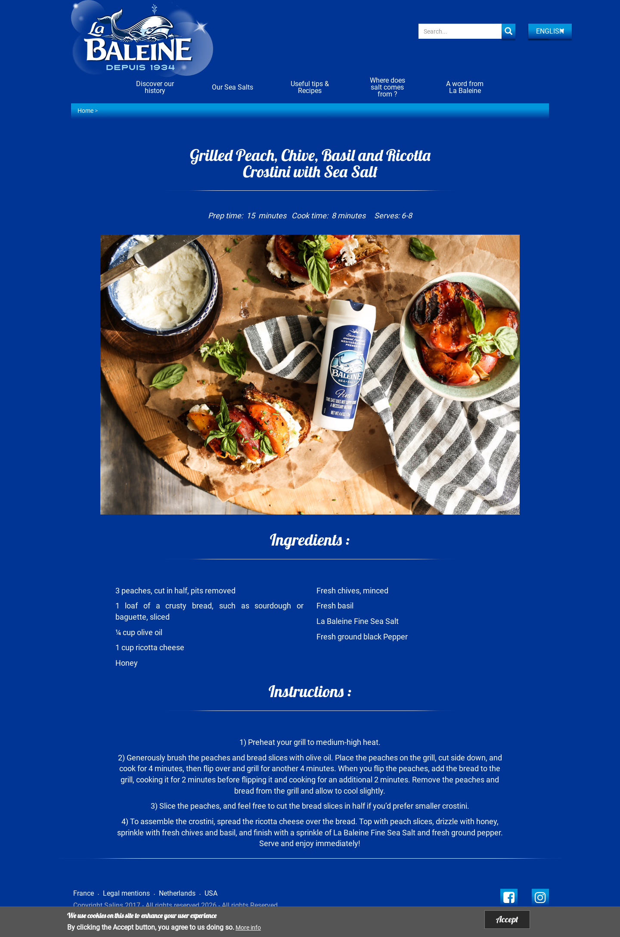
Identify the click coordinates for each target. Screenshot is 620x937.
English (550, 31)
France (83, 893)
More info (248, 927)
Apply (508, 31)
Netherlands (177, 893)
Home (85, 110)
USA (211, 893)
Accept (507, 919)
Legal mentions (126, 893)
